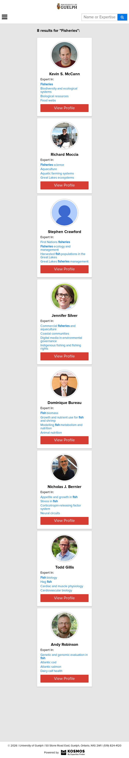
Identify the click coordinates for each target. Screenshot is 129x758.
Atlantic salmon (50, 706)
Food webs (48, 100)
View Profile (64, 115)
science (52, 171)
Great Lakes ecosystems (57, 184)
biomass (49, 433)
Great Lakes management (64, 278)
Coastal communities (54, 353)
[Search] (122, 17)
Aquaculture (48, 175)
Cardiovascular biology (56, 620)
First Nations (55, 258)
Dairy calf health (51, 710)
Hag (46, 611)
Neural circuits (50, 536)
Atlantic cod (48, 701)
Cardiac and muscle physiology (61, 615)
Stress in (49, 524)
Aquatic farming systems (57, 180)
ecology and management (55, 264)
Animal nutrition (51, 452)
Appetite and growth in (58, 520)
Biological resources (54, 96)
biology (48, 607)
